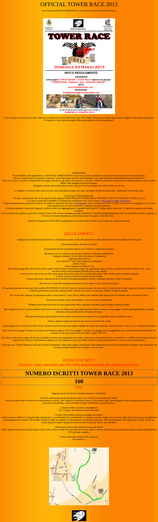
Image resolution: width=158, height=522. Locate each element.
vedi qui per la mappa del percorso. (116, 201)
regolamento (81, 203)
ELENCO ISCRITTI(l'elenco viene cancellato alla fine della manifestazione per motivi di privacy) (79, 362)
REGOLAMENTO (79, 233)
